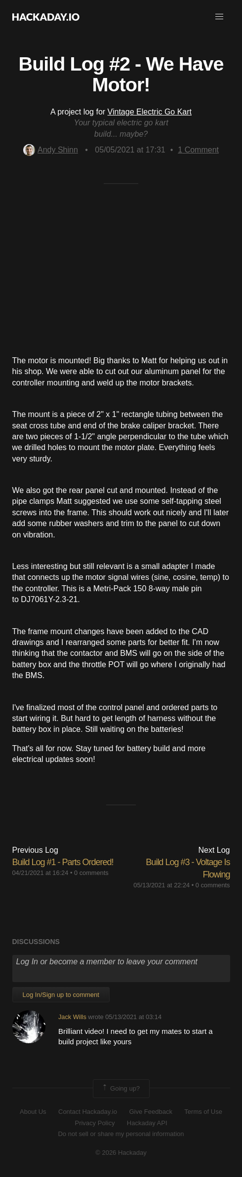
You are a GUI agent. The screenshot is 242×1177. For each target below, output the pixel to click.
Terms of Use (203, 1111)
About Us (33, 1111)
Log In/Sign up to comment (61, 994)
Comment (198, 150)
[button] (219, 17)
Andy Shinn (50, 150)
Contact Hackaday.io (87, 1111)
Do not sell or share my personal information (121, 1134)
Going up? (120, 1088)
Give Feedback (150, 1111)
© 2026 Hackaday (121, 1152)
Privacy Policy (95, 1123)
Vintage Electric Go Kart (150, 112)
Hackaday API (147, 1123)
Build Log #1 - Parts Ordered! (63, 862)
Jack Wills (72, 1017)
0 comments (91, 872)
